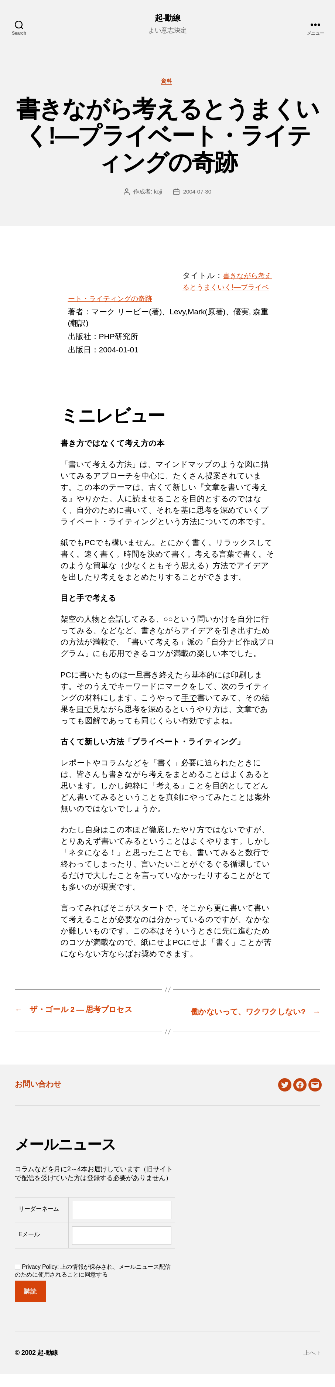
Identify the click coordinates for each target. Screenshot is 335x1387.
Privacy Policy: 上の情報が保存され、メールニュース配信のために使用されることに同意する (93, 1284)
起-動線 (167, 18)
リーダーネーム (38, 1222)
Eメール (29, 1247)
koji (157, 193)
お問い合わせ (41, 1096)
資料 (167, 82)
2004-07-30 (197, 193)
